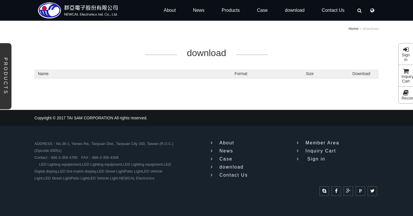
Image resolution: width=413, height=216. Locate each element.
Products (5, 76)
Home (353, 28)
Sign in (406, 55)
